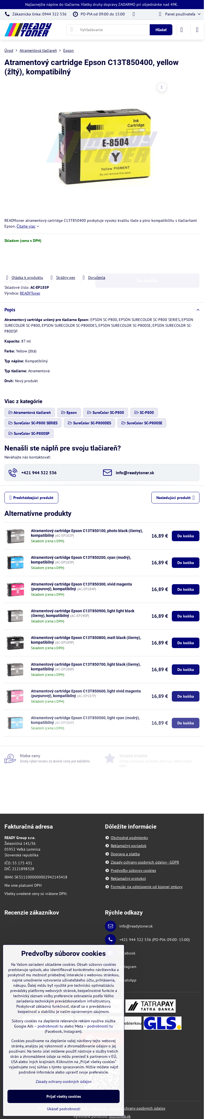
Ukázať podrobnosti (63, 1108)
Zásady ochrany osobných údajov (137, 1108)
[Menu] (197, 29)
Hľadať (161, 29)
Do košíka (147, 259)
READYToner (30, 293)
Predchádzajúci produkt (31, 498)
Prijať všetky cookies (63, 1096)
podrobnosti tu (50, 1026)
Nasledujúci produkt (175, 498)
